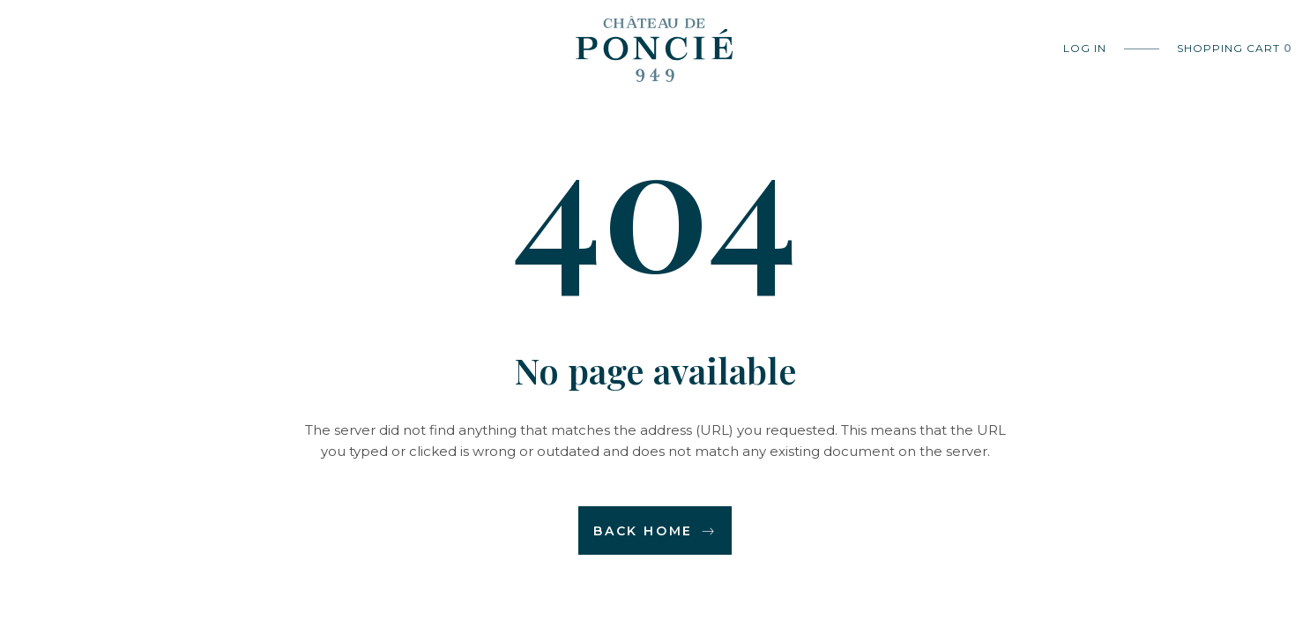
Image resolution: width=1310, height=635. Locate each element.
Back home (654, 531)
